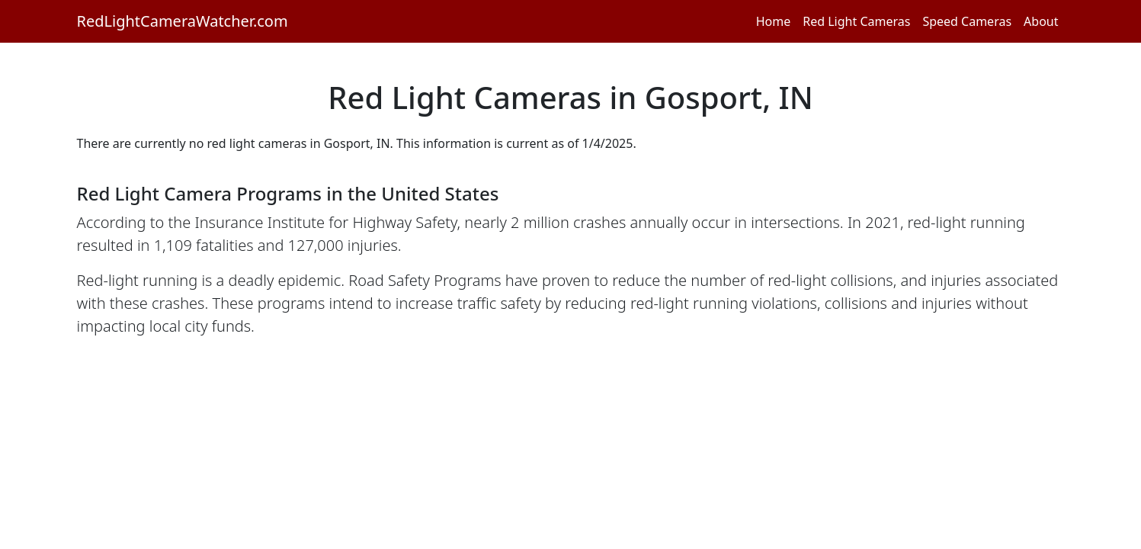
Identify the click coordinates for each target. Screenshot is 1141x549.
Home (773, 21)
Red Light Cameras (856, 21)
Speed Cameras (966, 21)
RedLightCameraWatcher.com (182, 21)
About (1041, 21)
